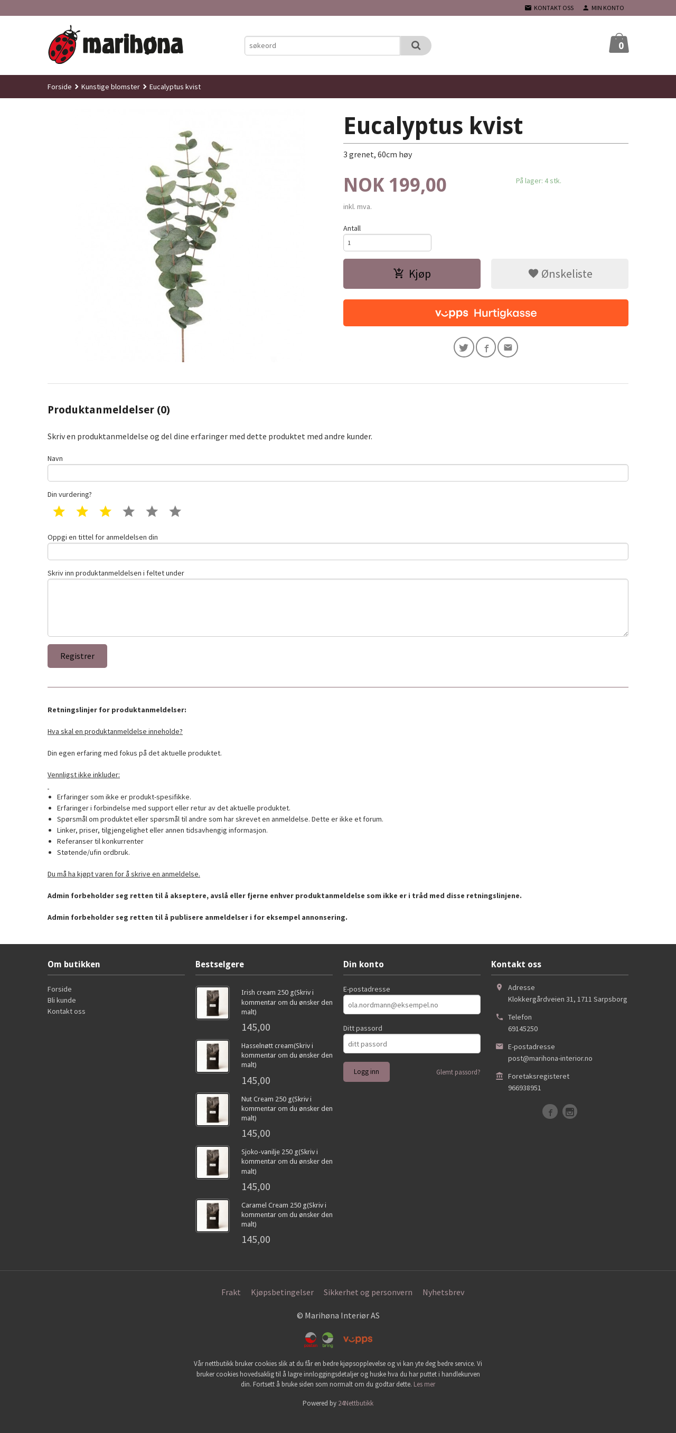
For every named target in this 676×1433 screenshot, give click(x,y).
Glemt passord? (458, 1086)
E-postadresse (366, 1003)
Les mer (424, 1398)
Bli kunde (62, 1015)
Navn (338, 469)
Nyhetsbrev (443, 1306)
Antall (352, 228)
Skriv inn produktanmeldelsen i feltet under (338, 612)
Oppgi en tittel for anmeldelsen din (338, 550)
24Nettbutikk (355, 1417)
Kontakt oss (67, 1026)
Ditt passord (362, 1043)
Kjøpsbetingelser (282, 1306)
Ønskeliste (560, 276)
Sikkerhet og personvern (368, 1306)
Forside (60, 86)
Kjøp (412, 276)
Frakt (231, 1306)
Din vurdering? (70, 497)
